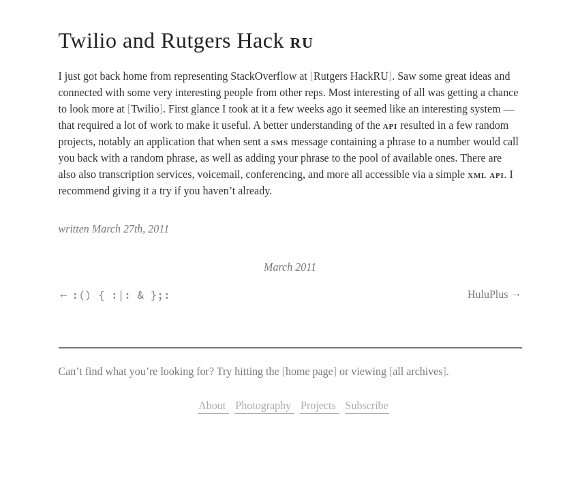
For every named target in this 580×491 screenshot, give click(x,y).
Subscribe (367, 405)
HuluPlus (488, 294)
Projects (320, 405)
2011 (305, 267)
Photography (264, 405)
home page (309, 371)
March (278, 267)
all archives (417, 371)
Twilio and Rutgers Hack (186, 40)
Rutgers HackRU (351, 76)
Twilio (145, 109)
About (213, 405)
